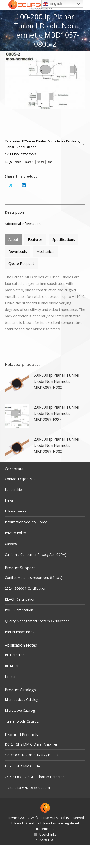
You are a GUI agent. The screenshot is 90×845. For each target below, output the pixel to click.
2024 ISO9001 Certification (25, 588)
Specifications (63, 239)
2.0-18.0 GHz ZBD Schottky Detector (33, 755)
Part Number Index (19, 631)
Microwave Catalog (20, 710)
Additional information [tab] (23, 223)
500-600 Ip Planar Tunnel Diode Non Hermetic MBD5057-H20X (56, 381)
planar (29, 162)
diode (18, 162)
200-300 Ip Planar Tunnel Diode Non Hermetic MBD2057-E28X (56, 413)
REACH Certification (20, 599)
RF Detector (14, 655)
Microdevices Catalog (21, 699)
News (9, 500)
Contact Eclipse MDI (20, 478)
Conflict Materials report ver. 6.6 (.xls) (33, 577)
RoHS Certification (19, 610)
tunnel (40, 162)
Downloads (17, 251)
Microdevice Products (63, 141)
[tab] (13, 239)
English (52, 4)
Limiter (10, 676)
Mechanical (45, 251)
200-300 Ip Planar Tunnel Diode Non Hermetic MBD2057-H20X (56, 445)
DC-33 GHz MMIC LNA (22, 766)
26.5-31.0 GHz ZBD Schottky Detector (34, 777)
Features (35, 239)
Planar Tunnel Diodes (20, 147)
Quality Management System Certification (37, 621)
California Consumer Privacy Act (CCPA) (35, 554)
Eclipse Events (16, 511)
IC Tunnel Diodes (34, 141)
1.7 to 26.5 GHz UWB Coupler (27, 787)
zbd (50, 162)
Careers (11, 543)
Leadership (13, 489)
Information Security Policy (26, 522)
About (13, 239)
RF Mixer (11, 665)
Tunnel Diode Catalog (22, 721)
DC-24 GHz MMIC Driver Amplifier (31, 744)
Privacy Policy (15, 533)
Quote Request (21, 263)
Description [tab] (14, 212)
